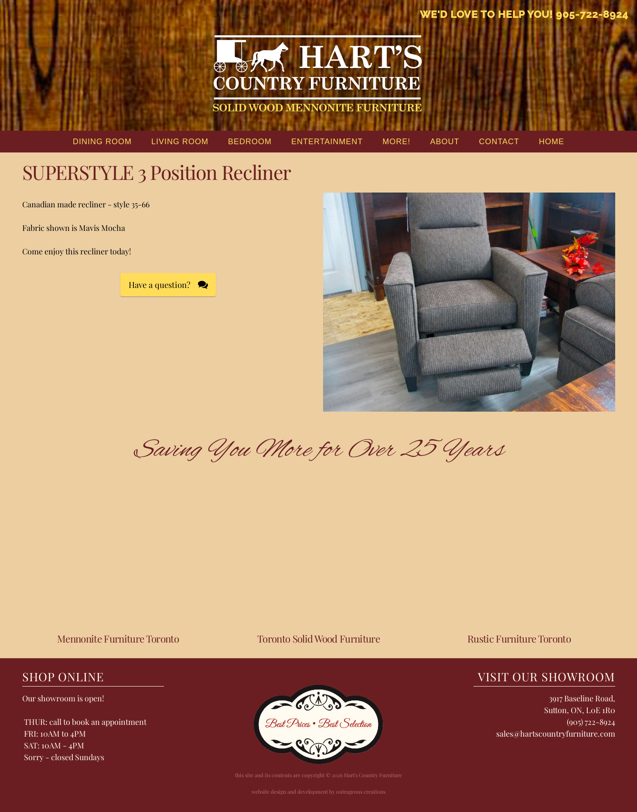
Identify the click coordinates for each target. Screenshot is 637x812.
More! (396, 141)
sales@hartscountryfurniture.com (555, 733)
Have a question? (160, 284)
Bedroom (250, 141)
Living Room (179, 141)
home (551, 141)
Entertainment (327, 141)
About (444, 141)
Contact (499, 141)
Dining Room (102, 141)
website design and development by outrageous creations (318, 791)
